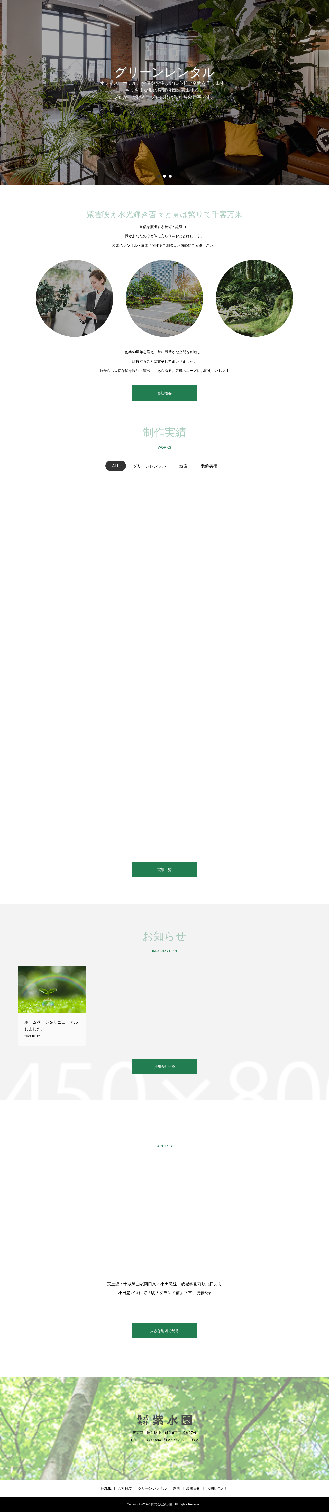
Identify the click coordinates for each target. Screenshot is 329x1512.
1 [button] (159, 176)
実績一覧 (164, 870)
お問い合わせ (217, 1488)
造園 (176, 1488)
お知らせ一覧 (164, 1066)
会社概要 (164, 393)
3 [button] (170, 176)
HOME (106, 1488)
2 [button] (164, 176)
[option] (164, 92)
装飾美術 (193, 1488)
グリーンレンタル (152, 1488)
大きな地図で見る (164, 1331)
